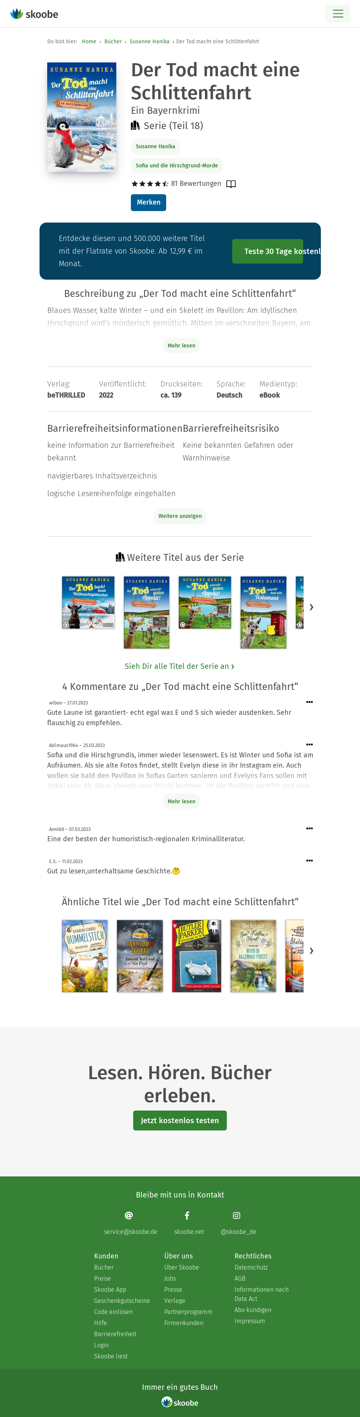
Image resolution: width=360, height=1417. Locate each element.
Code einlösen (113, 1311)
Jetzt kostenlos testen (180, 1120)
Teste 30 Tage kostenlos (274, 251)
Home (89, 41)
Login (101, 1345)
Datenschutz (251, 1267)
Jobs (170, 1278)
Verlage (174, 1300)
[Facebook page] (189, 1223)
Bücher (113, 41)
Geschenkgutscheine (121, 1300)
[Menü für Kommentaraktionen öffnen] (309, 702)
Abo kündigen (252, 1310)
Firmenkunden (183, 1323)
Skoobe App (110, 1289)
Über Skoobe (181, 1267)
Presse (173, 1289)
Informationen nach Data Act (261, 1294)
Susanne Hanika (150, 41)
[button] (311, 607)
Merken (148, 202)
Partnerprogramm (188, 1311)
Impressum (249, 1321)
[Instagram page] (238, 1223)
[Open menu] (337, 14)
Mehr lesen (181, 801)
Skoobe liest (110, 1356)
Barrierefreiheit (115, 1334)
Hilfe (100, 1323)
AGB (240, 1278)
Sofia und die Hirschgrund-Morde (177, 165)
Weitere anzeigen (180, 516)
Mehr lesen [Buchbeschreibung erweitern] (181, 345)
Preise (102, 1278)
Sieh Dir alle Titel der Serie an (180, 666)
